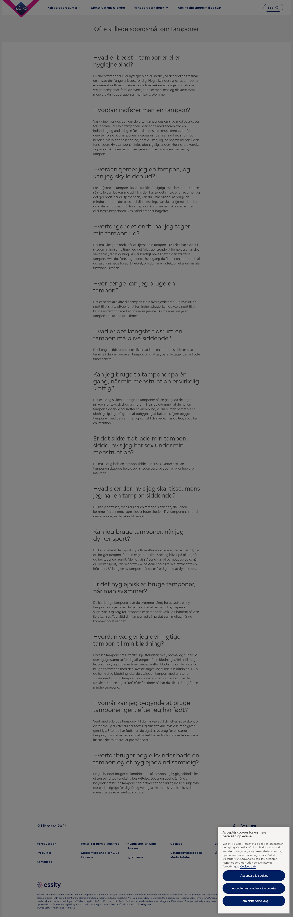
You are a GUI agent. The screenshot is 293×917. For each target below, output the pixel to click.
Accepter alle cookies (254, 875)
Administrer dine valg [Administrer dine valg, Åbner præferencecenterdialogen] (254, 901)
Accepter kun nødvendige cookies (254, 888)
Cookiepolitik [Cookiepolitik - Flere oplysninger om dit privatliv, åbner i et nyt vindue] (248, 866)
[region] (254, 870)
